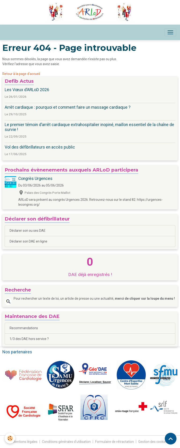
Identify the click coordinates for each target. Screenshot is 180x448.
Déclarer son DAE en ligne (28, 241)
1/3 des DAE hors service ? (29, 339)
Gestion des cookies (153, 442)
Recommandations (24, 328)
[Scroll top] (170, 438)
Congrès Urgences (35, 178)
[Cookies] (10, 438)
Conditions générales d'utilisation (66, 442)
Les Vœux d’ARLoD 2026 (27, 89)
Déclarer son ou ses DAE (27, 230)
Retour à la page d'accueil (21, 74)
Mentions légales (25, 442)
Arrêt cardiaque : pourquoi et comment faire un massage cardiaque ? (68, 107)
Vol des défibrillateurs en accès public (40, 147)
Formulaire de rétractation (114, 442)
